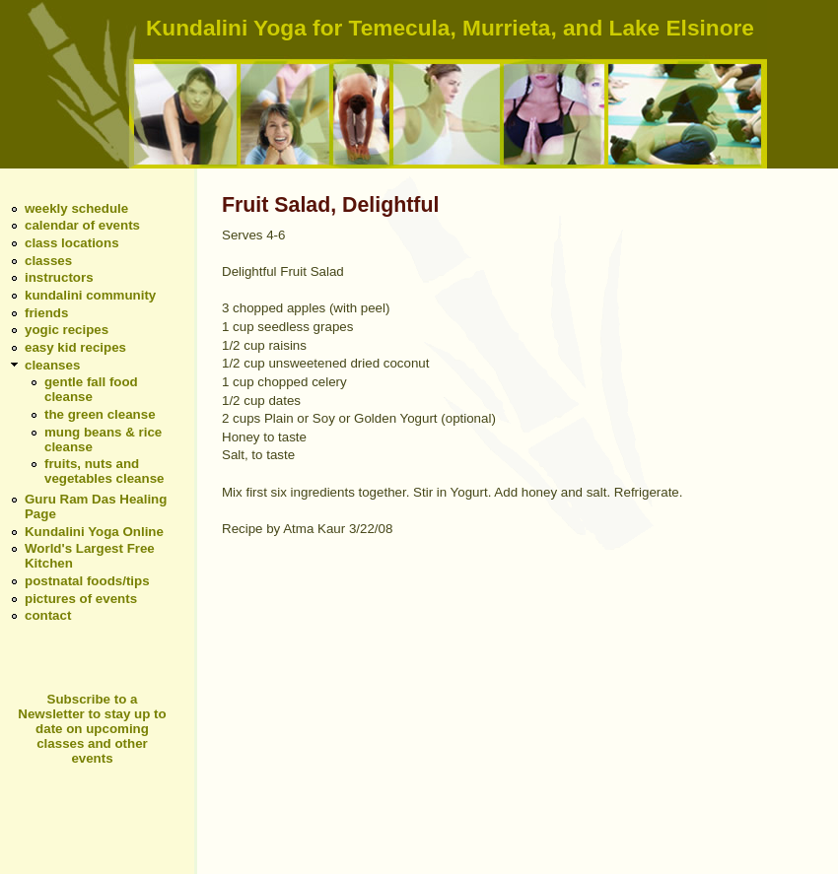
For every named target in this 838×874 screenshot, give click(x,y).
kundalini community (90, 295)
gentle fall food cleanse (91, 389)
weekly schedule (76, 208)
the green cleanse (100, 414)
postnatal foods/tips (87, 580)
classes (48, 260)
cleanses (52, 365)
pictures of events (81, 598)
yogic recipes (66, 329)
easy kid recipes (75, 347)
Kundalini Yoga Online (94, 531)
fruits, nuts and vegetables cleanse (104, 471)
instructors (59, 277)
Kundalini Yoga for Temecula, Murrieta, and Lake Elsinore (450, 27)
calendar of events (82, 225)
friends (46, 312)
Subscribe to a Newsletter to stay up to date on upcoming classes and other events (92, 729)
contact (48, 615)
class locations (72, 242)
